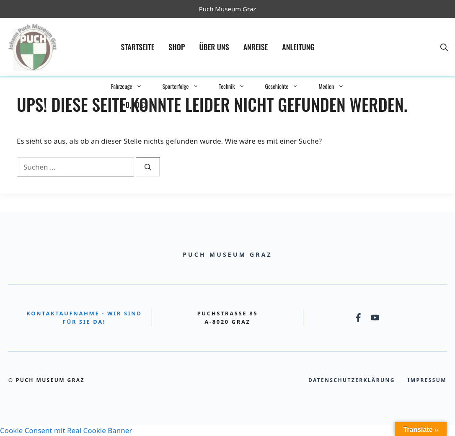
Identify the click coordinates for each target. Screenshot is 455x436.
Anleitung (298, 46)
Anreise (255, 46)
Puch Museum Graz (227, 9)
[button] (444, 47)
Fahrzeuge (131, 86)
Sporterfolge (185, 86)
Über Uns (214, 46)
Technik (237, 86)
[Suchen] (148, 166)
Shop (176, 46)
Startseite (138, 46)
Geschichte (286, 86)
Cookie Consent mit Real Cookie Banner (66, 430)
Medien (336, 86)
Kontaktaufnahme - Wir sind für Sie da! (84, 317)
